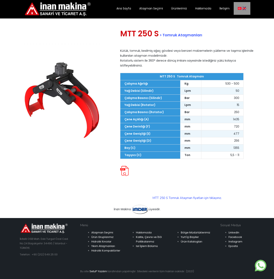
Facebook (235, 237)
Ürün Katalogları (191, 241)
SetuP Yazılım (98, 271)
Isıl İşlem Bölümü (147, 246)
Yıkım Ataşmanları (103, 246)
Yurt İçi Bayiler (190, 237)
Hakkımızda (144, 232)
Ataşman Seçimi (102, 232)
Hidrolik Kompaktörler (105, 251)
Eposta (233, 246)
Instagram (235, 241)
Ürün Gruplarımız (102, 237)
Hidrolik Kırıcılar (101, 241)
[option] (62, 99)
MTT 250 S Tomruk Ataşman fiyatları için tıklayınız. (187, 198)
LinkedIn (234, 232)
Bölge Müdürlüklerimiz (195, 232)
